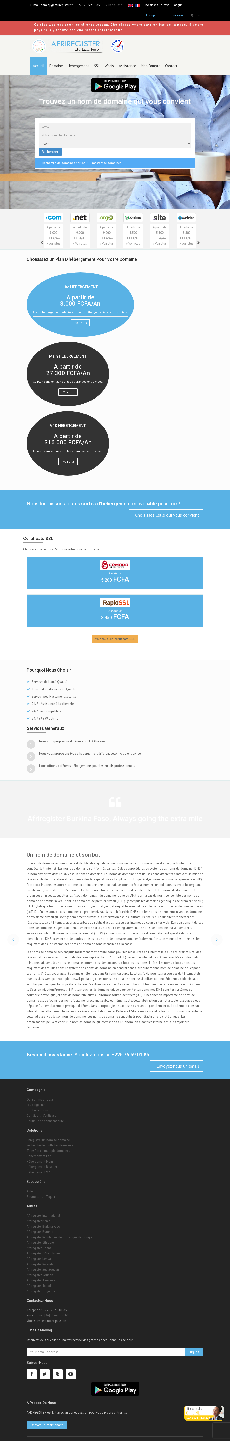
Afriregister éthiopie (40, 1237)
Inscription (153, 15)
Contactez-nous (38, 1105)
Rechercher (50, 146)
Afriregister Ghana (39, 1243)
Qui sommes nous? (40, 1094)
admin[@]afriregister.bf (57, 5)
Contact (171, 60)
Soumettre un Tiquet (41, 1191)
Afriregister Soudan (40, 1270)
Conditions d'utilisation (42, 1110)
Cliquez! (194, 1346)
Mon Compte (150, 60)
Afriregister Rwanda (40, 1259)
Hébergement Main (40, 1156)
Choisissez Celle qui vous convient (166, 510)
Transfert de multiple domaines (48, 1145)
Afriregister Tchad (39, 1280)
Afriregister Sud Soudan (43, 1264)
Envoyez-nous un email (177, 1061)
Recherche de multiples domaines (50, 1140)
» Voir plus (53, 238)
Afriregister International (43, 1210)
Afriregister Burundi (40, 1227)
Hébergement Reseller (42, 1162)
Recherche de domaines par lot (63, 158)
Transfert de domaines (105, 158)
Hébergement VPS (39, 1167)
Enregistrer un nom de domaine (48, 1135)
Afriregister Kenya (39, 1254)
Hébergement (78, 60)
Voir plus (81, 317)
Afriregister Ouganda (41, 1286)
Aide (30, 1186)
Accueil (38, 60)
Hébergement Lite (39, 1151)
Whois (109, 60)
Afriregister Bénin (38, 1216)
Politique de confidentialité (45, 1116)
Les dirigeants (36, 1100)
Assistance (127, 60)
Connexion (175, 15)
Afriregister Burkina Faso (43, 1221)
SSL (97, 60)
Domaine (56, 60)
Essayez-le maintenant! (47, 1419)
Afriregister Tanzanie (41, 1275)
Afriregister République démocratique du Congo (59, 1232)
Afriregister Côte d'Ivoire (43, 1248)
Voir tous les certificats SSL (115, 633)
